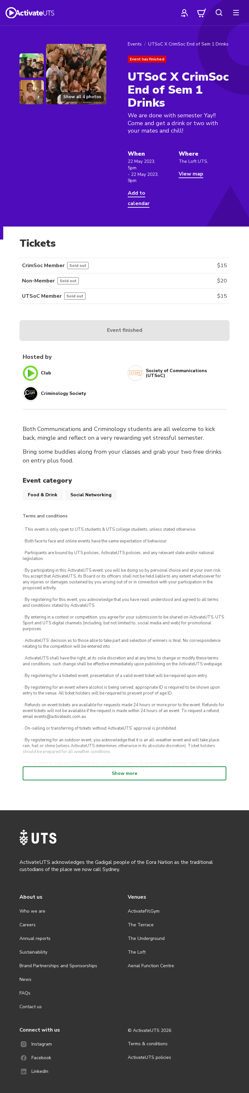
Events (135, 44)
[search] (218, 12)
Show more (124, 773)
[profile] (184, 12)
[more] (236, 12)
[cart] (201, 12)
